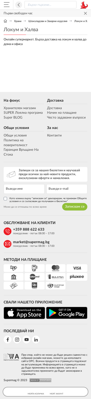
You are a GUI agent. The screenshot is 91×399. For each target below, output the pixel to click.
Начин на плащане (61, 112)
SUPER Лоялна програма (23, 112)
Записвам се (74, 206)
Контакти (54, 135)
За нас (52, 128)
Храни (17, 21)
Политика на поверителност (15, 143)
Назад (19, 5)
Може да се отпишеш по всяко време (25, 207)
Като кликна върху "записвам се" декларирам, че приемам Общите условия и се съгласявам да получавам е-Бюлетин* (45, 200)
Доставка (55, 100)
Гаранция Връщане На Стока (21, 152)
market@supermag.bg (31, 242)
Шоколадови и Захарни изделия (47, 21)
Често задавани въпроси (66, 117)
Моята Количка (36, 392)
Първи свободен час (18, 13)
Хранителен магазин (20, 108)
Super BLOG (13, 117)
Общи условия (16, 128)
